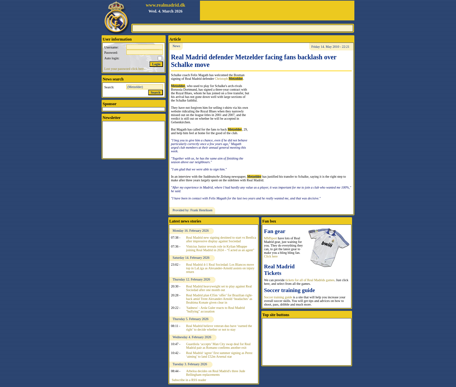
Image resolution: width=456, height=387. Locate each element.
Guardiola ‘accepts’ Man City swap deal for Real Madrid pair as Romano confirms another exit (218, 345)
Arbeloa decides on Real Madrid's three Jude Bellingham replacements (215, 372)
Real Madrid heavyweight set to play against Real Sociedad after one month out (219, 288)
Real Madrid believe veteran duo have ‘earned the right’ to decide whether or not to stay (219, 327)
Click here (270, 256)
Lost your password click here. (124, 69)
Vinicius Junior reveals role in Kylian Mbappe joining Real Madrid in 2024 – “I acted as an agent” (220, 248)
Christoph (229, 78)
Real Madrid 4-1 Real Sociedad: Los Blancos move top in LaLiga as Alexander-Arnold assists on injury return (220, 268)
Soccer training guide (278, 297)
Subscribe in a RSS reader (189, 380)
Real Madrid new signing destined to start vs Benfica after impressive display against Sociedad (221, 239)
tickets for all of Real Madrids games (309, 280)
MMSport (270, 238)
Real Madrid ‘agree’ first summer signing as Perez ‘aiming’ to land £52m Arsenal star (219, 354)
